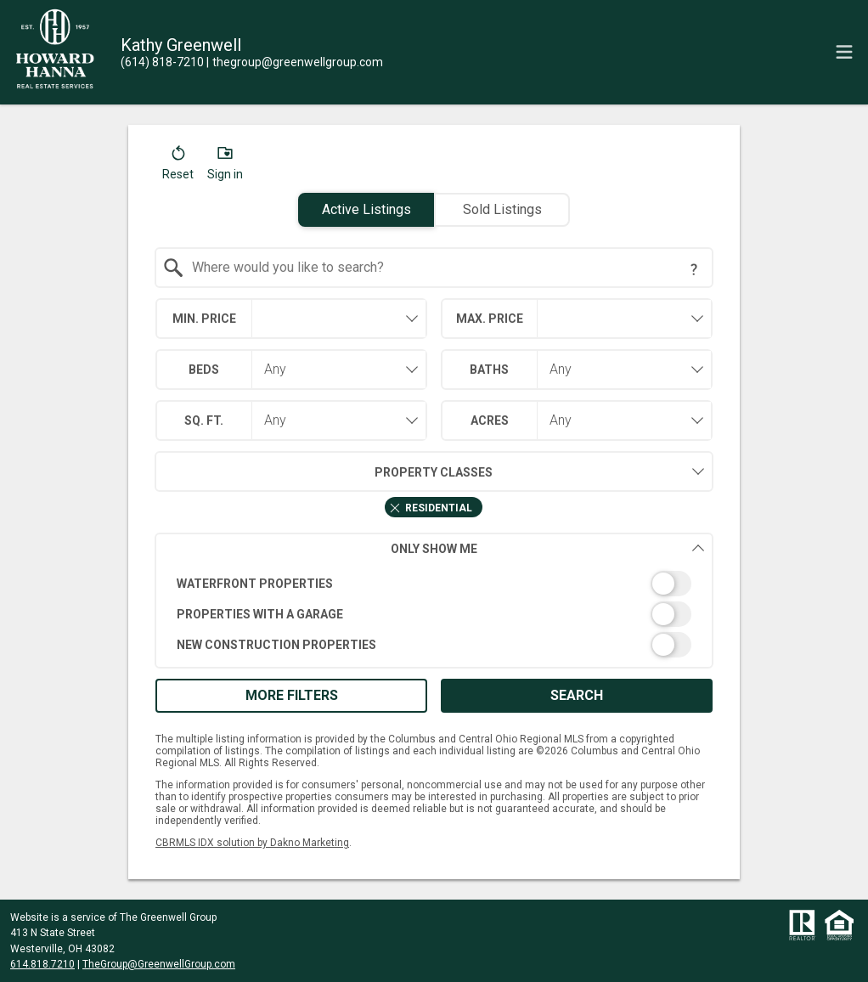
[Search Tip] (694, 269)
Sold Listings (502, 209)
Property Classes (324, 471)
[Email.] (294, 62)
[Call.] (162, 62)
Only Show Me (548, 548)
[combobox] (434, 267)
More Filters (291, 695)
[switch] (434, 583)
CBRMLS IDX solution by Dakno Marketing (252, 843)
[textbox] (444, 267)
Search (576, 695)
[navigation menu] (844, 51)
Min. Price (204, 318)
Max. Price (489, 318)
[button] (178, 166)
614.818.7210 (42, 964)
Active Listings (366, 209)
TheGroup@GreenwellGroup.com (158, 964)
